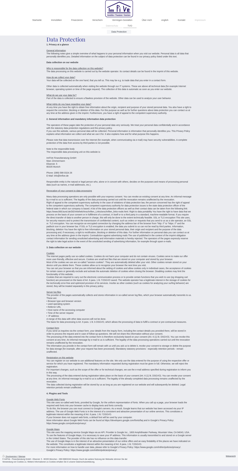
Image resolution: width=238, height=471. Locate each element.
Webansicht (231, 456)
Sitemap (21, 456)
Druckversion (9, 456)
